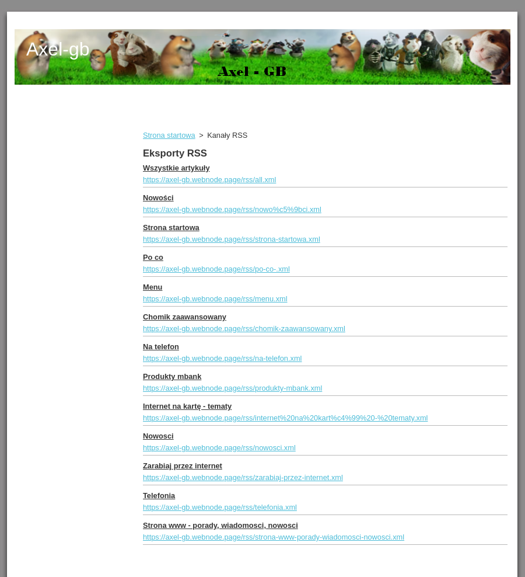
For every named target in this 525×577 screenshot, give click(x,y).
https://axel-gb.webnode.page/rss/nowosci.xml (219, 447)
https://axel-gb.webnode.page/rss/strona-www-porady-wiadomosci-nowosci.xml (273, 537)
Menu (152, 287)
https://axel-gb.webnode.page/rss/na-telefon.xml (222, 358)
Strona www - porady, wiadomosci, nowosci (220, 525)
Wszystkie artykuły (176, 168)
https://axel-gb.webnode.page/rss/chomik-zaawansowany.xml (244, 328)
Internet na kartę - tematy (187, 406)
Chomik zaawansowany (184, 316)
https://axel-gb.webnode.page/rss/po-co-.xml (216, 269)
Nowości (158, 197)
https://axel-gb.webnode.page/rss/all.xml (209, 179)
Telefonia (159, 495)
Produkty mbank (172, 376)
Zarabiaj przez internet (182, 465)
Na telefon (161, 346)
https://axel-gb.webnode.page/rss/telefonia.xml (220, 507)
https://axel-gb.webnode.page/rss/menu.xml (215, 298)
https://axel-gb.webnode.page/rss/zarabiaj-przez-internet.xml (243, 477)
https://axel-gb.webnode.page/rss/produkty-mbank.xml (232, 388)
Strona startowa (169, 135)
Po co (153, 257)
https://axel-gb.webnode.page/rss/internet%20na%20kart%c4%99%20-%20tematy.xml (285, 417)
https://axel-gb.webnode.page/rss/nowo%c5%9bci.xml (232, 209)
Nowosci (158, 436)
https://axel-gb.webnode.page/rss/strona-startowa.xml (231, 239)
